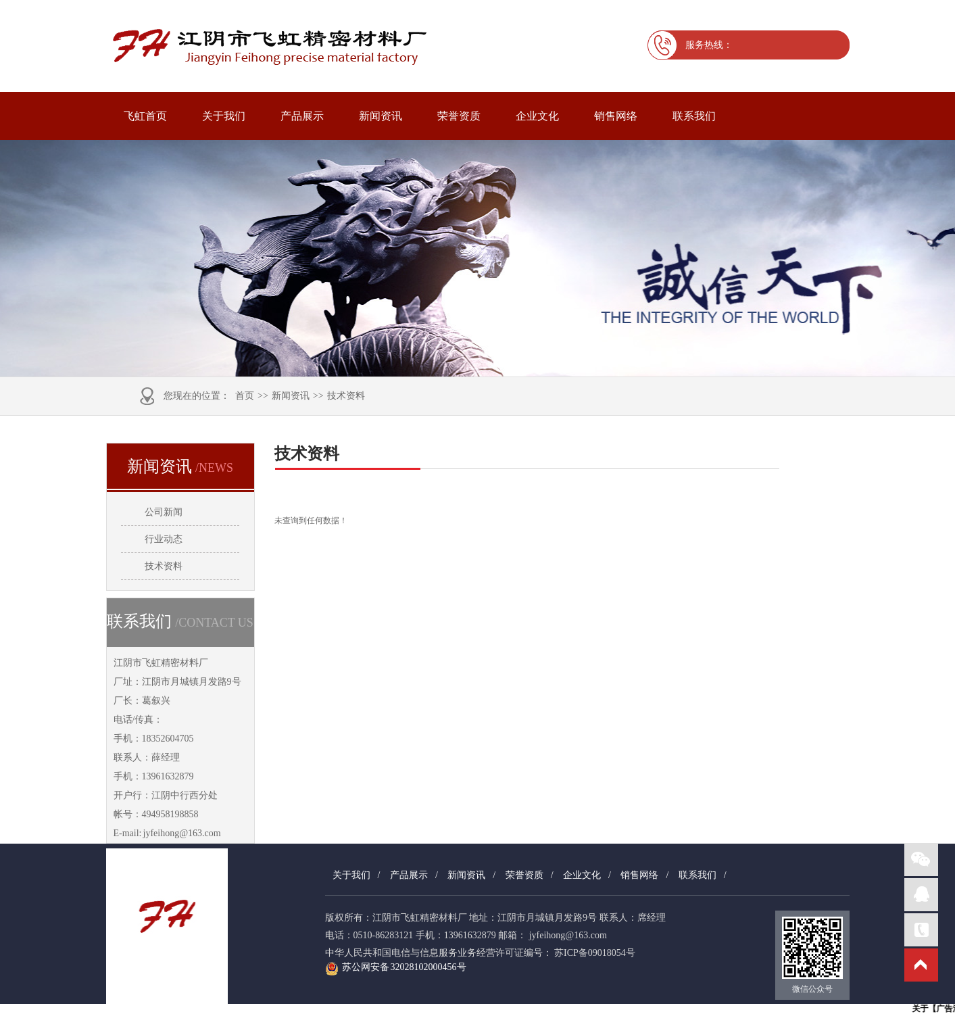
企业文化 (537, 116)
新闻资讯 (380, 116)
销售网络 (615, 116)
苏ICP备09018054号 (594, 953)
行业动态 (163, 539)
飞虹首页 (145, 116)
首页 (244, 396)
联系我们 (694, 116)
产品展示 (302, 116)
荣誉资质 (459, 116)
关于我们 (223, 116)
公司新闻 (163, 512)
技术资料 (346, 396)
